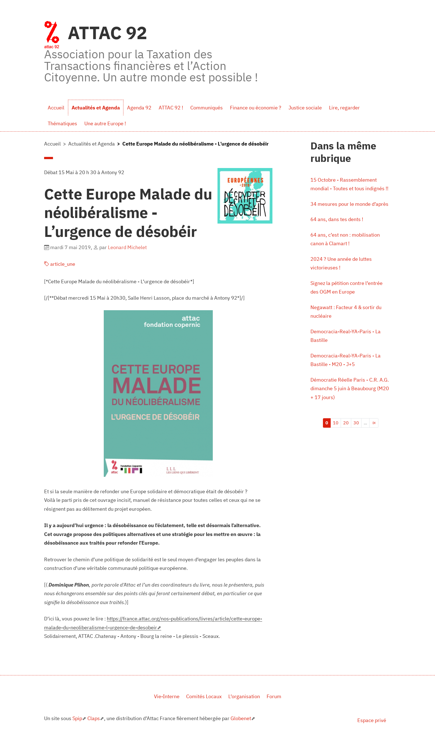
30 (356, 422)
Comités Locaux (204, 696)
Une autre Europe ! (105, 123)
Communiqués (206, 107)
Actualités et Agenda (96, 107)
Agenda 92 (139, 107)
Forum (274, 696)
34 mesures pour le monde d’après (349, 204)
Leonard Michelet (127, 247)
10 (335, 422)
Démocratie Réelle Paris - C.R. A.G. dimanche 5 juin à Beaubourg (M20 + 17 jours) (349, 388)
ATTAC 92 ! (171, 107)
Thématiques (62, 123)
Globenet (241, 718)
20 (346, 422)
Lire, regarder (344, 107)
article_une (59, 264)
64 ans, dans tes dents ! (336, 219)
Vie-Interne (166, 696)
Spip (77, 718)
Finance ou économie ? (255, 107)
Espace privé (371, 720)
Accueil (56, 107)
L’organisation (244, 696)
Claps (93, 718)
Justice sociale (305, 107)
